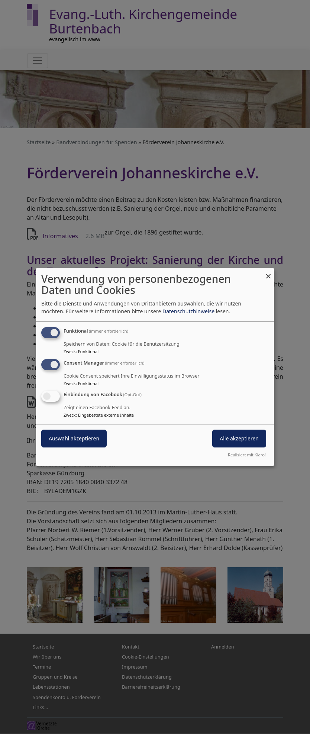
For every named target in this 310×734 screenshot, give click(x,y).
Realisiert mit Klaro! (247, 454)
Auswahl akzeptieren (74, 438)
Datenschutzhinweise (188, 311)
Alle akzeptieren (239, 438)
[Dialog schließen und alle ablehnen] (268, 272)
